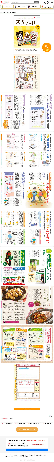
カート (48, 2)
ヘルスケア (34, 6)
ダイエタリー (47, 7)
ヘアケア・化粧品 (21, 7)
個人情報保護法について (41, 455)
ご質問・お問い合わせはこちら (27, 429)
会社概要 (15, 455)
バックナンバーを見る (27, 408)
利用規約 (31, 455)
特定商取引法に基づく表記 (10, 456)
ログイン (44, 3)
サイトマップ (7, 455)
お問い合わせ (23, 455)
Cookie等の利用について (24, 456)
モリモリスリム (8, 6)
